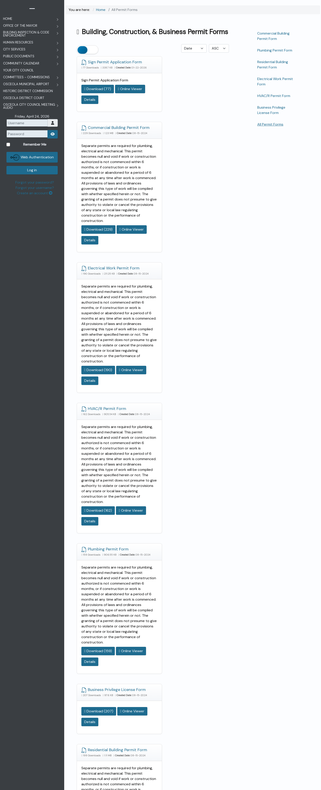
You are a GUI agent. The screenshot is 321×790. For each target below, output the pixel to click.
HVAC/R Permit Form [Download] (182, 222)
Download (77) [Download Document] (97, 93)
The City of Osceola (200, 784)
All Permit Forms (270, 124)
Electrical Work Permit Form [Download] (110, 222)
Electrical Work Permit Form (275, 82)
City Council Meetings (115, 707)
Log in (285, 749)
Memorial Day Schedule (124, 731)
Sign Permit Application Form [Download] (111, 62)
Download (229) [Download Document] (177, 183)
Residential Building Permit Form (272, 65)
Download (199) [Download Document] (98, 654)
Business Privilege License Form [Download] (187, 380)
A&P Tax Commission (131, 722)
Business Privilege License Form (271, 110)
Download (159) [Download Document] (98, 494)
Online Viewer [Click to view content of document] (96, 104)
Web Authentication (285, 737)
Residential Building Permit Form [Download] (108, 536)
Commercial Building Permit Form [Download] (189, 65)
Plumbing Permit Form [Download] (105, 378)
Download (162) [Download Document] (177, 339)
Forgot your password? (287, 762)
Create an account (286, 772)
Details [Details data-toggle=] (121, 104)
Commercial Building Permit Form (273, 36)
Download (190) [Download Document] (98, 339)
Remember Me (279, 724)
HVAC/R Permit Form (273, 95)
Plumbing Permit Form (274, 50)
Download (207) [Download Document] (177, 407)
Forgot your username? (287, 767)
